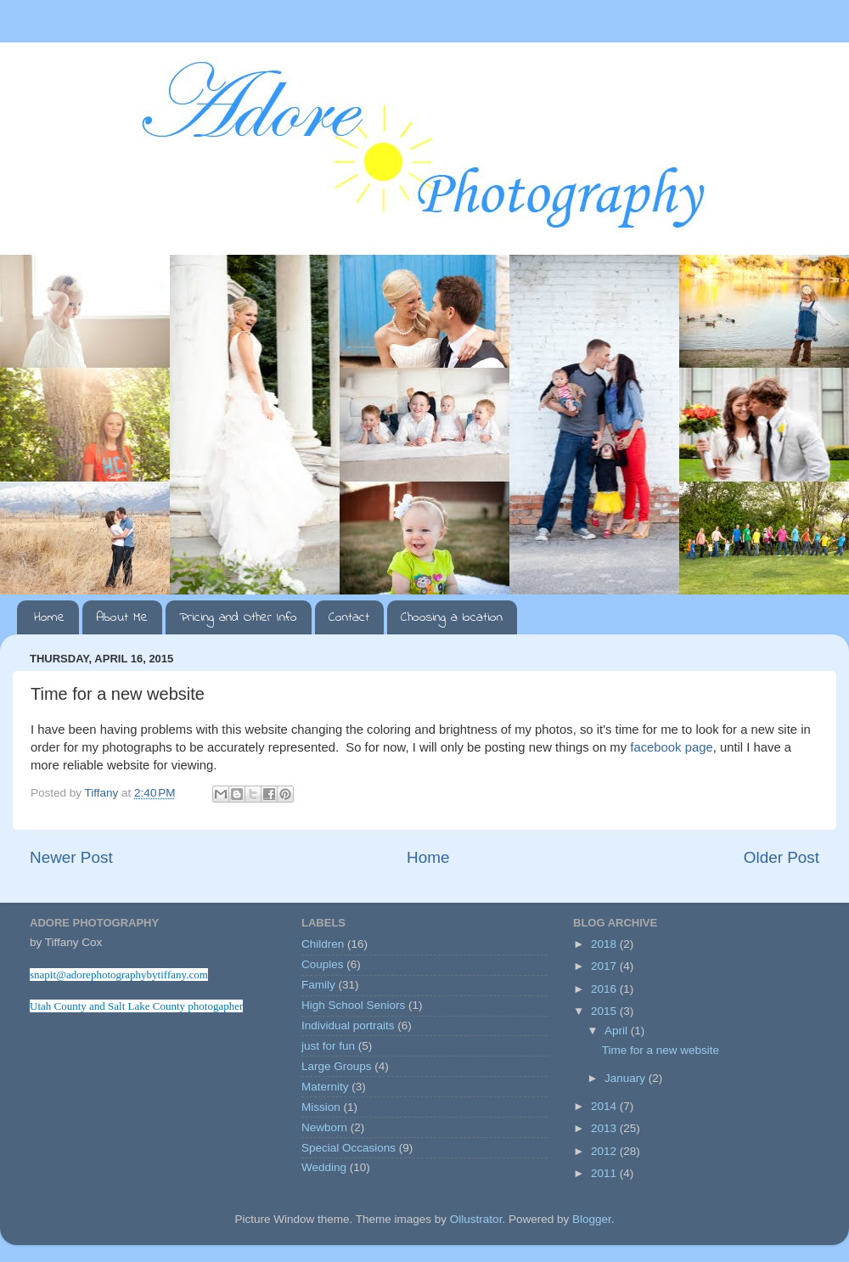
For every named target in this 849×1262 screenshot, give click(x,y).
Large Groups (336, 1066)
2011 (605, 1173)
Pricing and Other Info (238, 617)
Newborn (324, 1127)
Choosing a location (452, 617)
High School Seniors (353, 1005)
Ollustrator (476, 1219)
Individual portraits (348, 1025)
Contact (349, 617)
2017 (605, 966)
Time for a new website (660, 1050)
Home (49, 617)
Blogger (591, 1219)
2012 (605, 1151)
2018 (605, 944)
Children (322, 944)
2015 (605, 1011)
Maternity (325, 1086)
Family (318, 984)
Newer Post (71, 857)
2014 (605, 1106)
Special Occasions (348, 1147)
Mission (320, 1107)
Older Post (781, 857)
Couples (322, 964)
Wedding (323, 1167)
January (626, 1078)
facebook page (671, 747)
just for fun (328, 1045)
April (617, 1030)
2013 (605, 1128)
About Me (122, 617)
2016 (605, 989)
